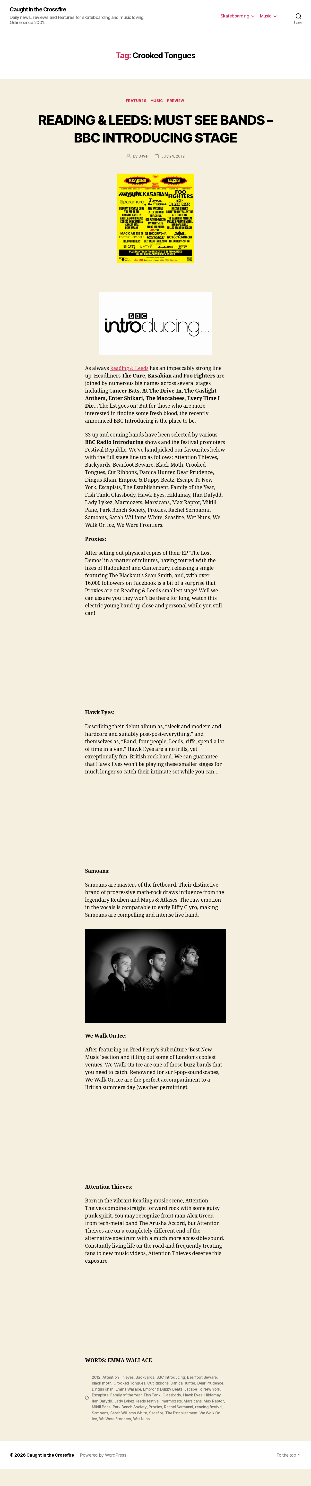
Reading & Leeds (130, 387)
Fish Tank (172, 1412)
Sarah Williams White (158, 1430)
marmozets (192, 1418)
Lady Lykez (144, 1418)
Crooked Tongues (130, 1401)
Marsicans (213, 1418)
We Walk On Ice (133, 1436)
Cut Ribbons (159, 1401)
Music (265, 15)
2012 (96, 1395)
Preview (177, 101)
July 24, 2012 (173, 174)
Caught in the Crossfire (40, 10)
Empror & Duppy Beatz (183, 1407)
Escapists (119, 1412)
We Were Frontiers (165, 1436)
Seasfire (186, 1430)
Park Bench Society (152, 1424)
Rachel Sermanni (202, 1424)
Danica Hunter (184, 1401)
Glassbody (192, 1412)
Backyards (146, 1395)
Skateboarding (235, 15)
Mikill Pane (123, 1424)
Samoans (129, 1430)
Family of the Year (146, 1412)
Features (135, 101)
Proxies (178, 1424)
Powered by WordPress (104, 1472)
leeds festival (168, 1418)
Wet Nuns (193, 1436)
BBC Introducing (172, 1395)
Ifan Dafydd (121, 1418)
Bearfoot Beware (204, 1395)
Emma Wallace (148, 1407)
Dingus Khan (122, 1407)
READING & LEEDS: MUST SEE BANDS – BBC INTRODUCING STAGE (155, 137)
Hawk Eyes (213, 1412)
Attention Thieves (119, 1395)
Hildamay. (100, 1418)
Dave (142, 174)
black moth (102, 1401)
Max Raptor (102, 1424)
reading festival (106, 1430)
